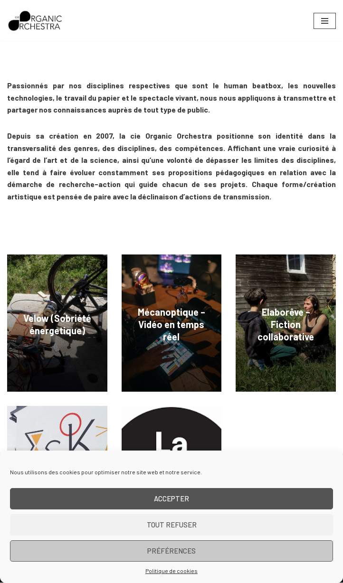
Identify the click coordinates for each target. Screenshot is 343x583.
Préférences (171, 550)
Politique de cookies (171, 570)
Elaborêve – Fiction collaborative (285, 325)
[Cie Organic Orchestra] (35, 21)
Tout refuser (172, 524)
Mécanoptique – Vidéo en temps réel (171, 325)
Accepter (171, 498)
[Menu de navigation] (325, 21)
